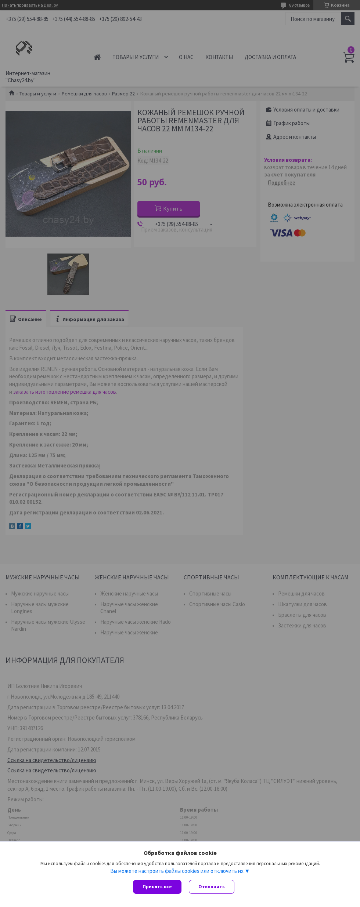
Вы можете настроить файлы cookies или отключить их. (177, 870)
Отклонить (211, 887)
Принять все (157, 887)
